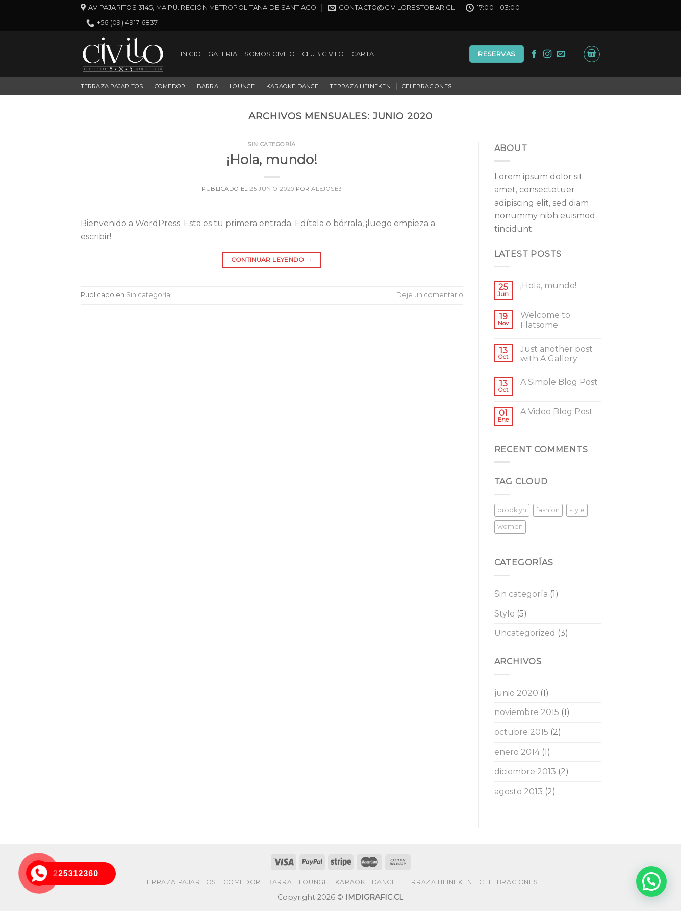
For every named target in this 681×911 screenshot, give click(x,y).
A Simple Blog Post (559, 382)
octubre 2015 (521, 732)
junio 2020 (516, 693)
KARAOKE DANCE (292, 86)
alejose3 (326, 188)
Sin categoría (271, 144)
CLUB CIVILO (323, 54)
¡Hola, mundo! (271, 159)
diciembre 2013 (525, 771)
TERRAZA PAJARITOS (112, 86)
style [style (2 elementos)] (577, 510)
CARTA (362, 54)
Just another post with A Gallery (556, 353)
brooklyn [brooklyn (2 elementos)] (511, 510)
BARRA (207, 86)
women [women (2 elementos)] (510, 526)
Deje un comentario (429, 295)
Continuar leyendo (272, 259)
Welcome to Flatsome (545, 320)
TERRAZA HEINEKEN (360, 86)
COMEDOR (170, 86)
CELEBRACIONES (426, 86)
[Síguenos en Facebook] (534, 54)
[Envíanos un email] (561, 54)
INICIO (191, 54)
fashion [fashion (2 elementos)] (548, 510)
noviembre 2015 (526, 712)
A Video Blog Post (556, 411)
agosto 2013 (518, 791)
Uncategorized (525, 633)
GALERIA (222, 54)
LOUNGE (242, 86)
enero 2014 (517, 752)
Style (504, 614)
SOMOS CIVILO (269, 54)
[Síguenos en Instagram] (547, 54)
